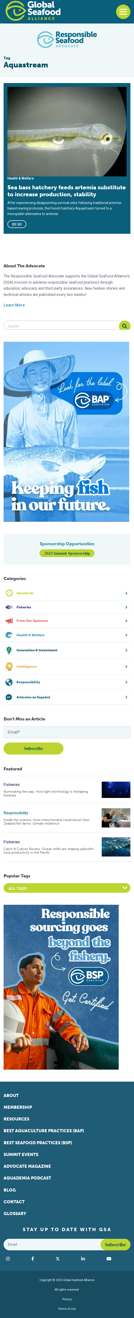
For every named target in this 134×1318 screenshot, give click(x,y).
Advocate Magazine (27, 1166)
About (11, 1095)
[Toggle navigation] (123, 12)
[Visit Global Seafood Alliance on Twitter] (66, 1258)
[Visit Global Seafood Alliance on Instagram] (16, 1258)
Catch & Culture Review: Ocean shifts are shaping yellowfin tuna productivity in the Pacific (49, 851)
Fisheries (12, 784)
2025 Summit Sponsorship (67, 553)
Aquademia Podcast (27, 1178)
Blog (10, 1190)
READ (17, 224)
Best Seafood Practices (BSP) (38, 1142)
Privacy (67, 1299)
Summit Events (21, 1154)
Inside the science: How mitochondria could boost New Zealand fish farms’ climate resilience (46, 822)
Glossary (15, 1213)
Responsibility (16, 813)
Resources (16, 1119)
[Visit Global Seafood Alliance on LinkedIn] (91, 1258)
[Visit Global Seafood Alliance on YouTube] (117, 1258)
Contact (14, 1201)
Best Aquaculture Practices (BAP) (44, 1130)
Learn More (14, 305)
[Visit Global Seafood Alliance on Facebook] (41, 1258)
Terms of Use (67, 1309)
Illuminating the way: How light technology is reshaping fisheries (46, 793)
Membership (18, 1107)
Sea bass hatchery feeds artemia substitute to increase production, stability (66, 191)
